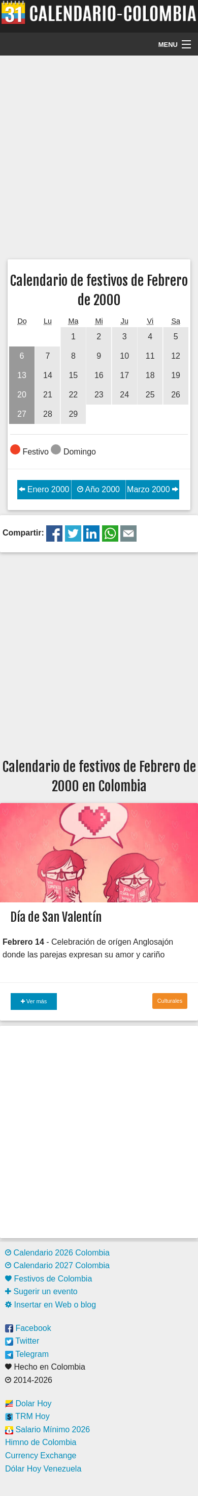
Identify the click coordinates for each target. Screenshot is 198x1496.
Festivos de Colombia (48, 1278)
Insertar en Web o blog (50, 1304)
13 (21, 375)
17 (124, 375)
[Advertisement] (95, 156)
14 (47, 375)
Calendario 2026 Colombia (57, 1252)
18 (150, 375)
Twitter (22, 1341)
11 (150, 356)
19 (175, 375)
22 (73, 394)
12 (175, 356)
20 (21, 394)
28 (47, 414)
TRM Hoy (27, 1416)
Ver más (34, 1001)
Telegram (27, 1354)
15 (73, 375)
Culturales (170, 1001)
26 (175, 394)
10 (124, 356)
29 (73, 414)
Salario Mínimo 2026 (47, 1429)
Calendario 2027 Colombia (57, 1265)
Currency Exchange (41, 1455)
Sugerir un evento (41, 1291)
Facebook (28, 1328)
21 (47, 394)
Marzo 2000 (152, 489)
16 (99, 375)
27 (21, 414)
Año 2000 (98, 489)
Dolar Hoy (28, 1403)
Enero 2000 (44, 489)
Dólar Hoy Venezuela (43, 1468)
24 (124, 394)
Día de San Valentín (56, 917)
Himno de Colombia (41, 1442)
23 (99, 394)
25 (150, 394)
